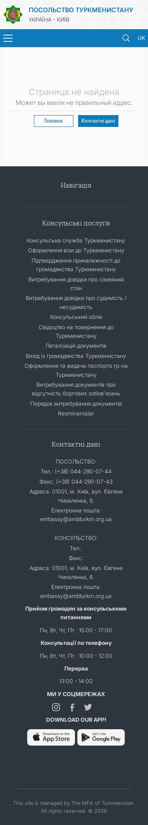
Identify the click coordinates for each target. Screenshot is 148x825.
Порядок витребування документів (76, 403)
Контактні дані (98, 120)
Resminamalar (76, 413)
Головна (53, 120)
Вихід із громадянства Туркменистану (76, 355)
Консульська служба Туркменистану (76, 240)
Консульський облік (76, 316)
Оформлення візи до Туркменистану (76, 250)
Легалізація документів (76, 345)
